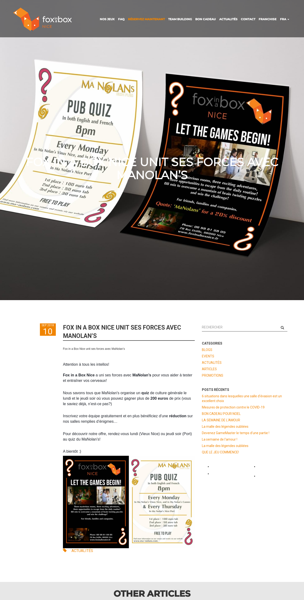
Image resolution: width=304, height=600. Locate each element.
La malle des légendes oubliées (225, 426)
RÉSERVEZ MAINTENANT (146, 19)
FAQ (121, 19)
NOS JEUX (107, 19)
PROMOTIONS (212, 375)
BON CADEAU (205, 19)
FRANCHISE (267, 19)
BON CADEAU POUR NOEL (221, 414)
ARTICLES (209, 369)
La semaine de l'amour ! (219, 439)
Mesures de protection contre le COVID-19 (233, 407)
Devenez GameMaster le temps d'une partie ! (235, 433)
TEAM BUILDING (180, 19)
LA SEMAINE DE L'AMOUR (221, 420)
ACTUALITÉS (228, 19)
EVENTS (208, 356)
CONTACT (248, 19)
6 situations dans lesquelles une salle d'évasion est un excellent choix (242, 398)
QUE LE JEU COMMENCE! (220, 452)
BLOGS (207, 350)
